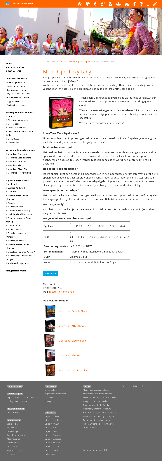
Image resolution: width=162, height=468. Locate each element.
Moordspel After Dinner (72, 326)
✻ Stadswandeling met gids (18, 263)
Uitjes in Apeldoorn (53, 420)
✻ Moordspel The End (15, 165)
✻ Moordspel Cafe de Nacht (18, 157)
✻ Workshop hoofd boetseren (19, 214)
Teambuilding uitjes (16, 435)
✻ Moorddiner (12, 191)
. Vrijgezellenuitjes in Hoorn (18, 93)
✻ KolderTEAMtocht (15, 229)
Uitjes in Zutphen (52, 446)
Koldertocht (50, 454)
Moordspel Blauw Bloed (72, 340)
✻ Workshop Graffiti (14, 206)
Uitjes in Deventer (53, 435)
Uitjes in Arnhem (52, 424)
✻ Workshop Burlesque (16, 240)
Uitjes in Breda (51, 427)
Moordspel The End (69, 355)
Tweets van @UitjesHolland (134, 386)
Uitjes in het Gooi (52, 442)
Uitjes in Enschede (53, 439)
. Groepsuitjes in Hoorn (16, 82)
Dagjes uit (11, 454)
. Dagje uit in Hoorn (14, 101)
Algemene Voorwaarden (55, 393)
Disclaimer (49, 397)
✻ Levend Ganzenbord (16, 127)
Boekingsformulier (15, 67)
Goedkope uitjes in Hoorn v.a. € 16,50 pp (20, 114)
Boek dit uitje (50, 273)
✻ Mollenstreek (12, 124)
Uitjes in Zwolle (51, 450)
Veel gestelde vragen (16, 270)
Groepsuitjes (12, 424)
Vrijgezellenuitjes (14, 450)
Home (9, 63)
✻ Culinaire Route (13, 225)
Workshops (12, 446)
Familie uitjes (13, 442)
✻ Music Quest (12, 139)
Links (47, 405)
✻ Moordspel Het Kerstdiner (18, 173)
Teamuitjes (12, 427)
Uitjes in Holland (52, 416)
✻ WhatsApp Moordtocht (17, 120)
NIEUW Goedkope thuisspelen (20, 150)
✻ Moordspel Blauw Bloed (17, 169)
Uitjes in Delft (51, 431)
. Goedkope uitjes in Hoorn (17, 97)
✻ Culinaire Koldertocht (16, 188)
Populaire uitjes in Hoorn (18, 180)
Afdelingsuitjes (13, 439)
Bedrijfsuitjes (13, 431)
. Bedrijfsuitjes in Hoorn (16, 90)
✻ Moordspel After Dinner (17, 161)
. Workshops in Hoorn (15, 86)
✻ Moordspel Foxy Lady (16, 154)
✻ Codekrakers (12, 142)
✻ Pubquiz (10, 203)
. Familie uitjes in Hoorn (16, 105)
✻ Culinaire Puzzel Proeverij (18, 210)
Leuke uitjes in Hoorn (16, 78)
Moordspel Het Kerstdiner (73, 370)
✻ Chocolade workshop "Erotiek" (20, 252)
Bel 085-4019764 (13, 71)
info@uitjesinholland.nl (61, 291)
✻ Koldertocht (12, 184)
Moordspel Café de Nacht (73, 311)
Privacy (48, 401)
